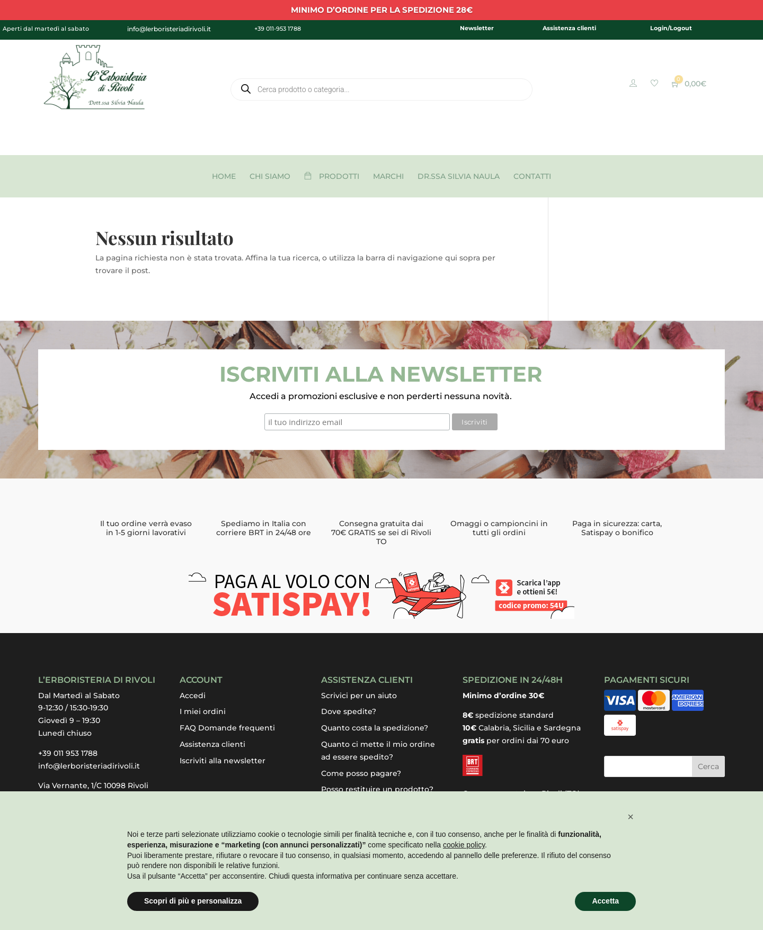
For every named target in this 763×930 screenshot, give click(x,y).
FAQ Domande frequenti (227, 728)
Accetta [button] (605, 901)
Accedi (193, 695)
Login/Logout (671, 28)
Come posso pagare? (361, 773)
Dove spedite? (348, 711)
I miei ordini (203, 711)
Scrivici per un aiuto (359, 695)
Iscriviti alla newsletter (222, 760)
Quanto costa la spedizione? (374, 728)
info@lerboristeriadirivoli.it (89, 766)
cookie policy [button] (464, 845)
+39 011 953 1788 (67, 753)
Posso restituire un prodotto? (377, 789)
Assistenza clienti (569, 28)
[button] (630, 816)
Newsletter (477, 28)
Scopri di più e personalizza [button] (193, 901)
